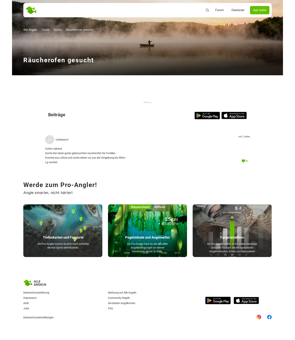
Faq (110, 308)
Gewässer (237, 10)
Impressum (29, 297)
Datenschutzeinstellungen (38, 317)
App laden (259, 10)
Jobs (26, 308)
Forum (219, 10)
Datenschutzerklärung (36, 292)
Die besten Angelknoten (121, 303)
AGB (26, 303)
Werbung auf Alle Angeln (122, 292)
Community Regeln (119, 297)
